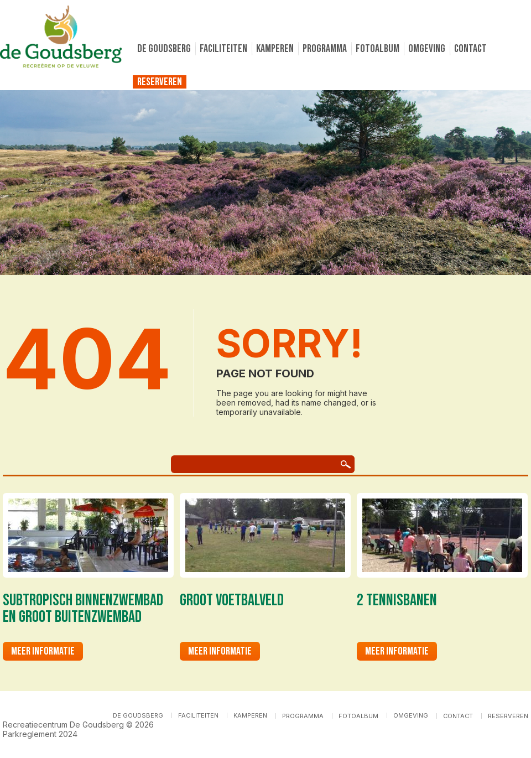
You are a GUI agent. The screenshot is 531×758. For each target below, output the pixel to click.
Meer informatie (43, 651)
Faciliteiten (223, 48)
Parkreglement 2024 (40, 734)
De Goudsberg (164, 48)
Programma (325, 48)
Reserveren (159, 82)
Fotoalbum (377, 48)
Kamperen (275, 48)
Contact (470, 48)
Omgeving (426, 48)
